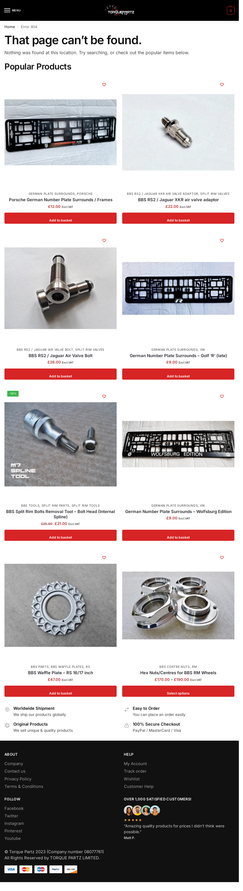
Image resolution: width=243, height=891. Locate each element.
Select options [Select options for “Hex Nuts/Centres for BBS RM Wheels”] (178, 691)
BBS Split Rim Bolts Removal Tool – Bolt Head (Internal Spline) (60, 514)
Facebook (14, 808)
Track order (135, 771)
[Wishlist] (104, 84)
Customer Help (139, 786)
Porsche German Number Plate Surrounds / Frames (60, 199)
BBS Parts (40, 667)
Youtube (12, 838)
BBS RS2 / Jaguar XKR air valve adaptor (162, 194)
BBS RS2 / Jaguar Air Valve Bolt (45, 350)
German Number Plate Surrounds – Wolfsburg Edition (178, 511)
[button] (230, 10)
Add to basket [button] (60, 218)
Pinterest (13, 830)
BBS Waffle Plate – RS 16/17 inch (60, 672)
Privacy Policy (17, 779)
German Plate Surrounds (52, 194)
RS (88, 667)
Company (13, 763)
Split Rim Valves (214, 194)
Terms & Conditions (23, 786)
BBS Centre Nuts (174, 667)
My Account (135, 763)
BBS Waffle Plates (67, 667)
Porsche (84, 194)
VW (202, 350)
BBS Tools (30, 505)
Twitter (11, 815)
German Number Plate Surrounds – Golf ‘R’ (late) (178, 355)
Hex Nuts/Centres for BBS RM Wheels (178, 672)
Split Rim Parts (56, 505)
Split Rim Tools (86, 505)
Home (9, 26)
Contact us (15, 771)
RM (194, 667)
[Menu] (12, 10)
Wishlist (132, 779)
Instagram (14, 823)
